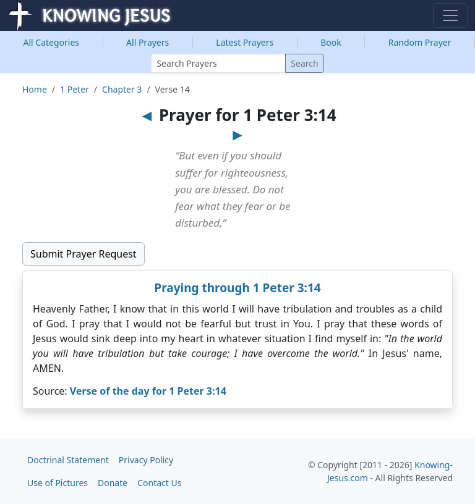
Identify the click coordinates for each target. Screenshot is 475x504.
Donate (112, 483)
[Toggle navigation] (450, 15)
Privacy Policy (146, 460)
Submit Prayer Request (83, 254)
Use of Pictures (57, 483)
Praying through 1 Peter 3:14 (237, 288)
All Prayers (147, 42)
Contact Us (159, 483)
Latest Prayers (244, 42)
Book (330, 42)
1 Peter (74, 89)
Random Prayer (419, 42)
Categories (52, 42)
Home (34, 89)
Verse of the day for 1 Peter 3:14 (148, 391)
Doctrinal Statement (68, 460)
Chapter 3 (122, 89)
